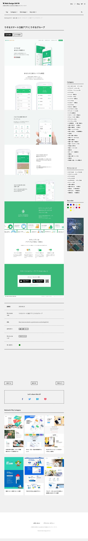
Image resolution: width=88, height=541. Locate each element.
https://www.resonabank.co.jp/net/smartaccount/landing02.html (37, 323)
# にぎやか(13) (72, 220)
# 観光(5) (70, 180)
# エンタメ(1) (71, 113)
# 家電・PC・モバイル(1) (75, 165)
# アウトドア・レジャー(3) (75, 91)
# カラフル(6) (71, 207)
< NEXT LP (9, 385)
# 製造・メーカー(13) (73, 178)
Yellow (71, 261)
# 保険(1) (70, 147)
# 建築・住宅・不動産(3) (74, 170)
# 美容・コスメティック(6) (75, 172)
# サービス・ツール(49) (74, 121)
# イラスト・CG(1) (73, 103)
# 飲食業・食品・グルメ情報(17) (75, 193)
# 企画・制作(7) (72, 145)
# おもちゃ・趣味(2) (73, 116)
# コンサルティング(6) (74, 118)
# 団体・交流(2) (72, 157)
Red (80, 258)
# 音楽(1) (70, 190)
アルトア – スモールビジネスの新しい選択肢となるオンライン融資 (54, 495)
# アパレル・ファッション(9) (75, 95)
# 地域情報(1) (71, 160)
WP (81, 4)
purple (77, 258)
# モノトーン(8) (72, 225)
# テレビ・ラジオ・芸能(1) (74, 131)
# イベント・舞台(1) (73, 101)
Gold (80, 254)
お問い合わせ (35, 526)
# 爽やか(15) (71, 237)
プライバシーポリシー (50, 526)
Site (70, 4)
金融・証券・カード (25, 330)
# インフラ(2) (71, 108)
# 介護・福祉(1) (72, 142)
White (68, 261)
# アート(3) (71, 89)
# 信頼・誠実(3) (72, 227)
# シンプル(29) (72, 209)
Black (68, 254)
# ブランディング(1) (73, 135)
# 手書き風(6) (71, 235)
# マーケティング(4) (73, 137)
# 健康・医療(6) (72, 150)
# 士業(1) (79, 160)
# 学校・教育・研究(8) (74, 162)
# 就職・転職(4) (72, 167)
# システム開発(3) (73, 123)
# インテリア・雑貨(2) (74, 106)
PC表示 (9, 35)
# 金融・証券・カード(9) (74, 188)
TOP (34, 385)
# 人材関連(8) (71, 140)
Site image (25, 12)
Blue (71, 254)
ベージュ (74, 261)
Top (7, 12)
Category (14, 12)
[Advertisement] (34, 365)
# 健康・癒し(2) (72, 230)
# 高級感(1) (71, 242)
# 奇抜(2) (77, 232)
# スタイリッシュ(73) (73, 212)
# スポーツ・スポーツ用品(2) (75, 127)
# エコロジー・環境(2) (74, 111)
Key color (36, 12)
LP (74, 4)
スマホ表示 (20, 35)
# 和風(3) (70, 232)
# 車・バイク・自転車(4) (74, 183)
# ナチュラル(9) (72, 217)
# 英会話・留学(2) (73, 175)
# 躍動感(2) (79, 240)
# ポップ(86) (71, 222)
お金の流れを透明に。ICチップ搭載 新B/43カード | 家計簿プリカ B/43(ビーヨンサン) (14, 454)
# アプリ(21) (71, 98)
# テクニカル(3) (72, 214)
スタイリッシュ (24, 337)
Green (19, 346)
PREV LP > (59, 385)
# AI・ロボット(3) (73, 86)
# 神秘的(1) (71, 240)
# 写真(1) (70, 152)
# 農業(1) (70, 185)
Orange (71, 258)
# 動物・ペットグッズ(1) (74, 155)
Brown (74, 254)
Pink (74, 258)
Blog (77, 4)
